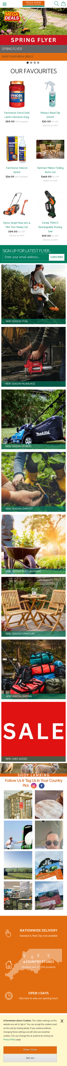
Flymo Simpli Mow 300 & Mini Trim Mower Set (16, 225)
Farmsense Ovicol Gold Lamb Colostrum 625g (16, 115)
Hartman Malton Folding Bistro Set (50, 170)
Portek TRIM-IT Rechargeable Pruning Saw (50, 227)
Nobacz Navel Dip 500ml (50, 115)
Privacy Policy (9, 1039)
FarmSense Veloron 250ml (17, 170)
